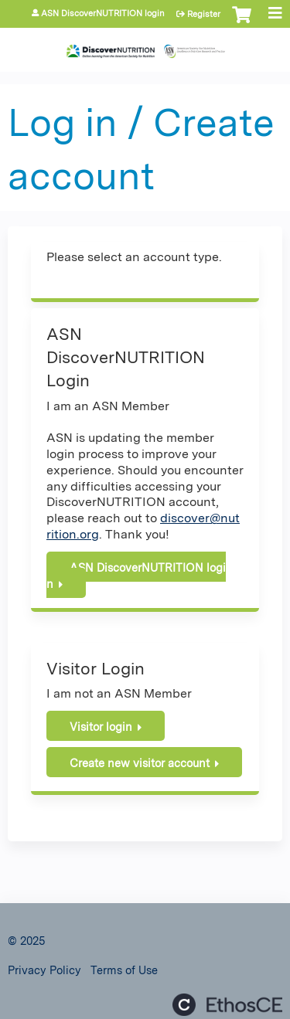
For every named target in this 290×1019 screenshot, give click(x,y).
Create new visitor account (140, 762)
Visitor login (101, 726)
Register (203, 14)
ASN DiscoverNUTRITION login (103, 13)
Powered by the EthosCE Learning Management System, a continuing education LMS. (227, 1005)
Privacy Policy (44, 970)
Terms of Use (124, 970)
